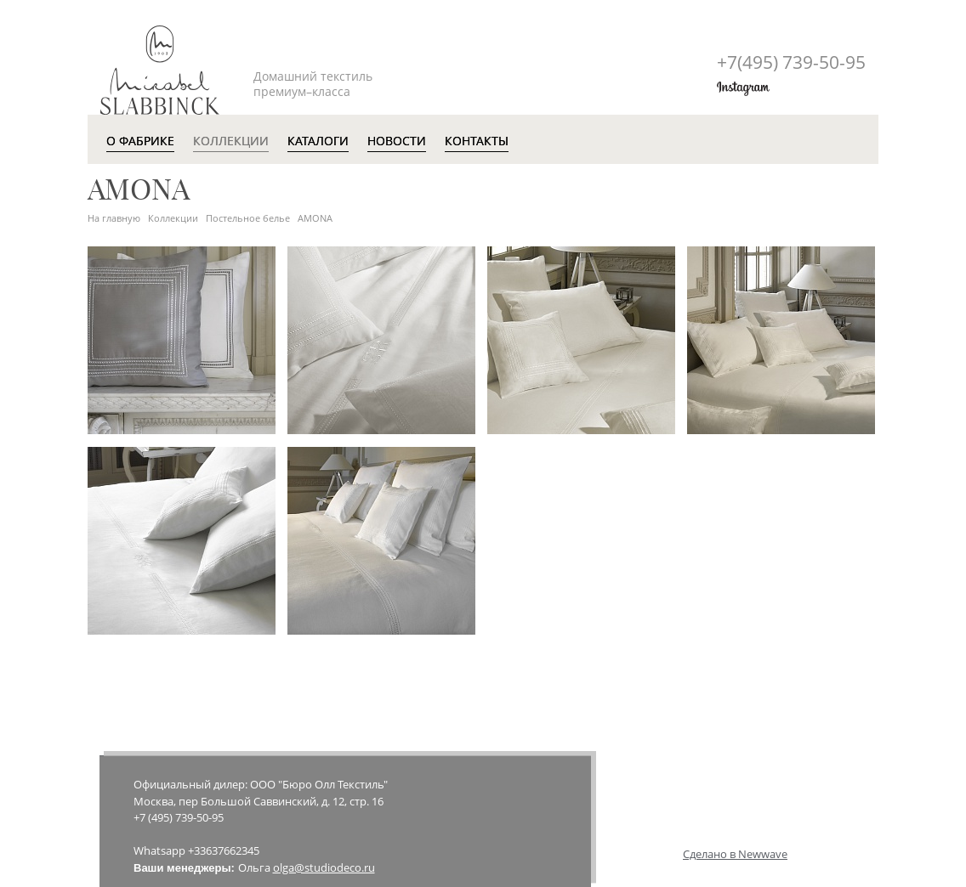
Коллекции (173, 218)
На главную (114, 218)
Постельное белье (248, 218)
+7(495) (791, 62)
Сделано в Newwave (735, 854)
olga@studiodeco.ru (324, 867)
